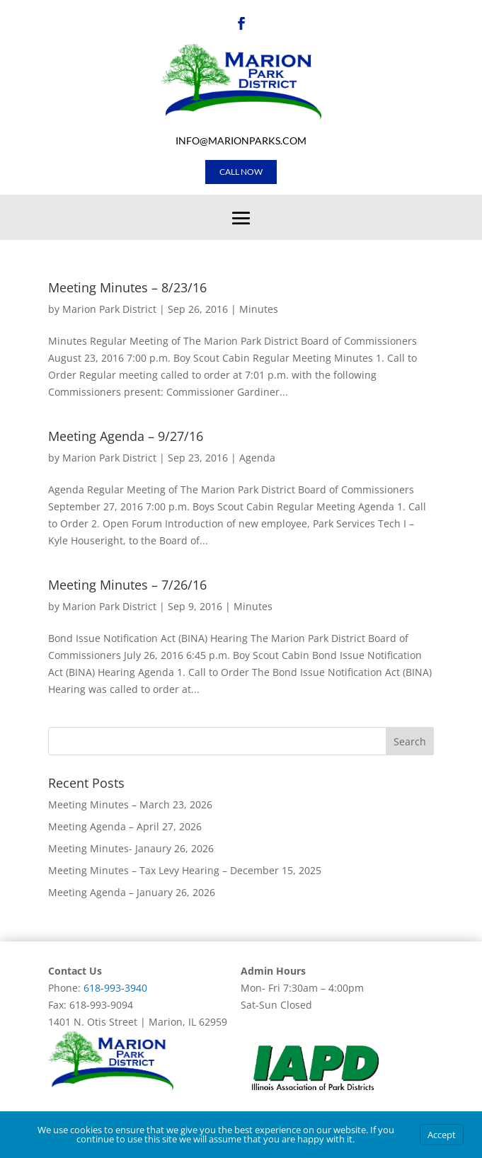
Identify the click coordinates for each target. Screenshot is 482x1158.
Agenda (257, 457)
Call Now (241, 171)
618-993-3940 (115, 987)
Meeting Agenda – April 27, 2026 (125, 826)
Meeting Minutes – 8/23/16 (127, 287)
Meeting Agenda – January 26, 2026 (131, 892)
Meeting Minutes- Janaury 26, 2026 (131, 848)
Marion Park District (109, 309)
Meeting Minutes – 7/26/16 (127, 584)
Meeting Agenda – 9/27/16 (125, 436)
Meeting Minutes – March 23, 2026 (130, 804)
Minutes (258, 309)
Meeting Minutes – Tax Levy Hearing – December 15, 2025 (184, 870)
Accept (442, 1134)
